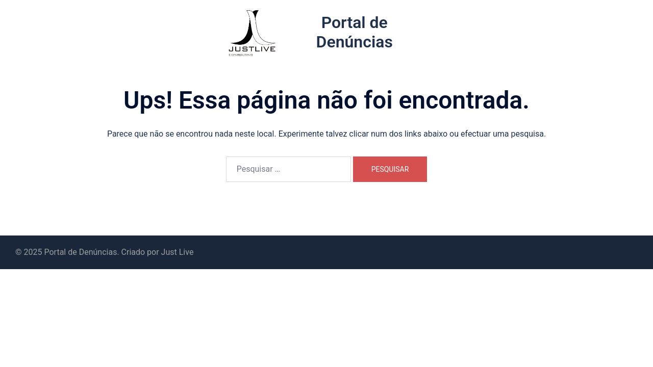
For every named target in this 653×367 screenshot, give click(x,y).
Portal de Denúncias (354, 32)
